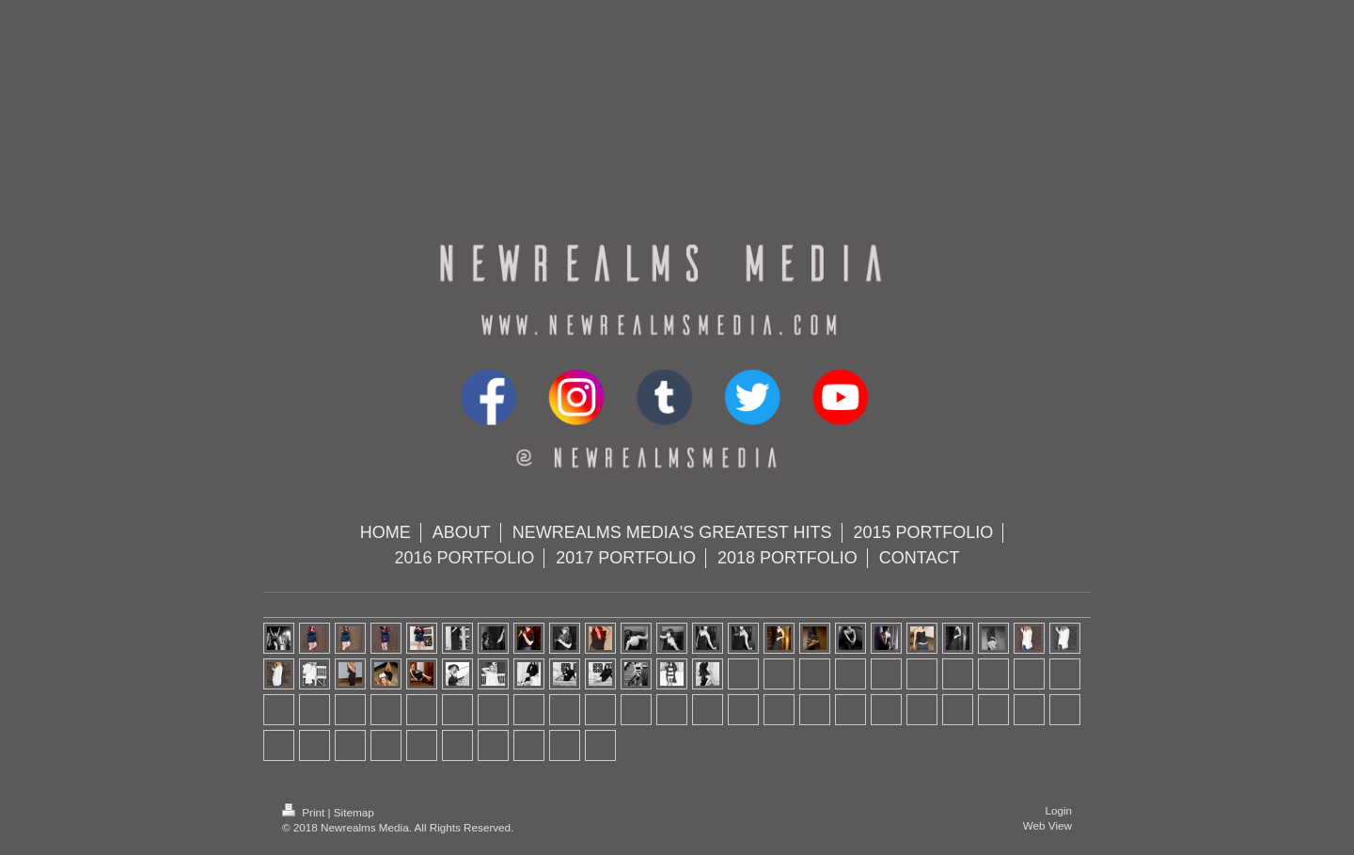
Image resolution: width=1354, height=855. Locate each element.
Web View (1047, 825)
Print (305, 812)
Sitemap (354, 812)
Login (1058, 810)
